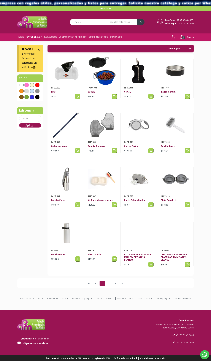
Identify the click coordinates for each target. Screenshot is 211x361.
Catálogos (50, 36)
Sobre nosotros (98, 36)
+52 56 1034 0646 (185, 23)
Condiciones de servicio (152, 358)
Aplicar (30, 125)
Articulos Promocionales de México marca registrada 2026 (79, 358)
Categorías (33, 36)
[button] (120, 22)
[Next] (115, 283)
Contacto (116, 36)
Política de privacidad (125, 358)
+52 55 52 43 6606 (184, 20)
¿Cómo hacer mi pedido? (73, 36)
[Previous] (89, 283)
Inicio (21, 36)
